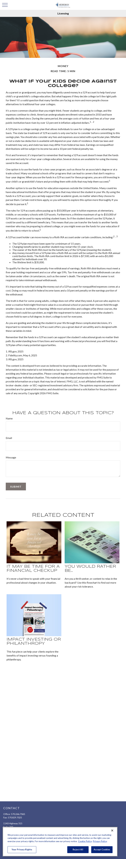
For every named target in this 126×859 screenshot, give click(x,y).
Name (9, 418)
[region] (60, 841)
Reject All (78, 849)
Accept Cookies (102, 849)
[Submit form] (16, 486)
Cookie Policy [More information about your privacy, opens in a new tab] (85, 841)
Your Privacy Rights (22, 849)
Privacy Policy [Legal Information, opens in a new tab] (100, 841)
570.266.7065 (18, 814)
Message (11, 457)
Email (9, 437)
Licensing (63, 13)
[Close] (112, 830)
